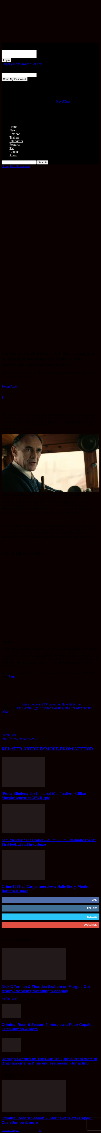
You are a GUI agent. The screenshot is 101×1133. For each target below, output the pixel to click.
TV (12, 148)
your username (46, 51)
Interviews (16, 141)
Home (13, 126)
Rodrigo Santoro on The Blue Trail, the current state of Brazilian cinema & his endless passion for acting (49, 1061)
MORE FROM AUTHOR (69, 748)
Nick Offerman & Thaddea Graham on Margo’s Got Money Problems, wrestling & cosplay (46, 989)
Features (15, 144)
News (13, 130)
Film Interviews (20, 166)
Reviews (15, 134)
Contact (14, 151)
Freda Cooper (10, 1130)
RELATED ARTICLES (23, 748)
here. (12, 676)
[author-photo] (11, 731)
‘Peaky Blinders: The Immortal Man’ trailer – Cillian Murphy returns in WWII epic (44, 795)
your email (43, 74)
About (13, 155)
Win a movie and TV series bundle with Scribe (51, 704)
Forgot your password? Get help (22, 64)
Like (94, 900)
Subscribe (90, 925)
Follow (92, 908)
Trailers (14, 137)
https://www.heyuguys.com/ (19, 738)
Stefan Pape (9, 386)
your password (46, 55)
